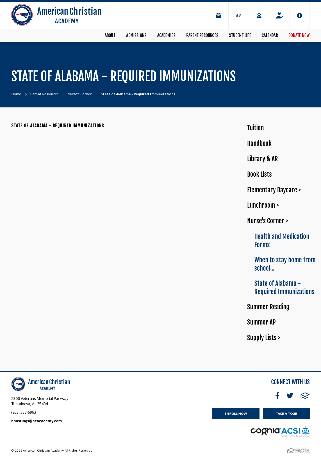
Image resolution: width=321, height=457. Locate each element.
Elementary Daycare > (274, 190)
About (110, 35)
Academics (166, 35)
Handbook (259, 143)
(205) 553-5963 (23, 412)
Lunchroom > (263, 205)
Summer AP (261, 322)
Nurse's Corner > (267, 221)
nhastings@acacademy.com (36, 420)
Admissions (136, 35)
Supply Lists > (263, 338)
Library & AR (262, 159)
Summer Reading (268, 307)
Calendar (270, 35)
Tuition (255, 128)
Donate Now (299, 35)
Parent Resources (202, 35)
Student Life (240, 35)
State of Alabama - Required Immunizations (57, 125)
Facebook (277, 395)
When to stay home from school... (285, 264)
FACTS (305, 395)
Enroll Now (236, 413)
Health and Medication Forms (281, 240)
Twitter (290, 395)
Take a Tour (286, 413)
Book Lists (259, 174)
